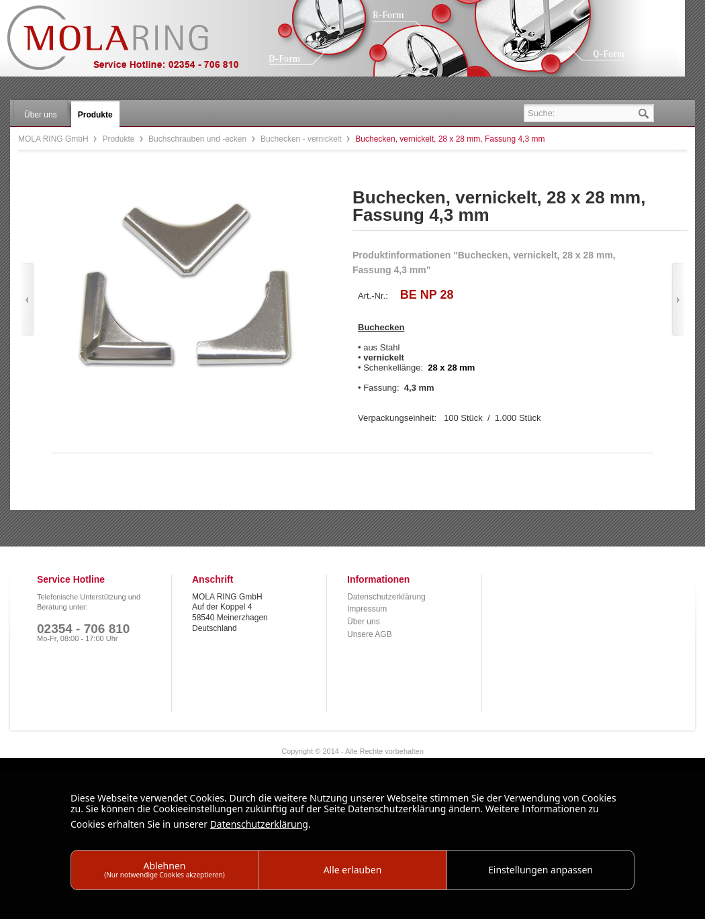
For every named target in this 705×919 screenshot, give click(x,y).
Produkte (119, 139)
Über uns (363, 621)
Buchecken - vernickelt (302, 139)
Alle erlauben (353, 869)
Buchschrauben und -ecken (198, 139)
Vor (677, 299)
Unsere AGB (369, 634)
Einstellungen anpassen (540, 869)
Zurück (27, 299)
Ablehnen (164, 869)
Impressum (367, 609)
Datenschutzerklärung (386, 596)
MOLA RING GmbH (132, 44)
